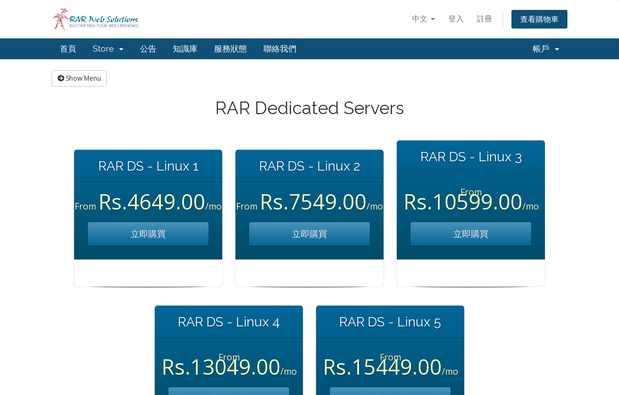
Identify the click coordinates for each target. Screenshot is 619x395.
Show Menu (79, 78)
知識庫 (185, 49)
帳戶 (546, 49)
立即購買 (148, 234)
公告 (148, 49)
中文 (423, 18)
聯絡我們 (279, 49)
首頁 (68, 49)
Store (108, 49)
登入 (456, 18)
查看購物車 (539, 19)
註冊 (484, 18)
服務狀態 (230, 49)
